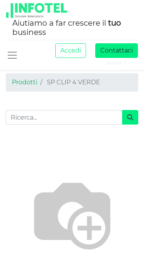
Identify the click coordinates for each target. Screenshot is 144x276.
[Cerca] (130, 117)
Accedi (70, 50)
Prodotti (24, 82)
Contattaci (116, 50)
